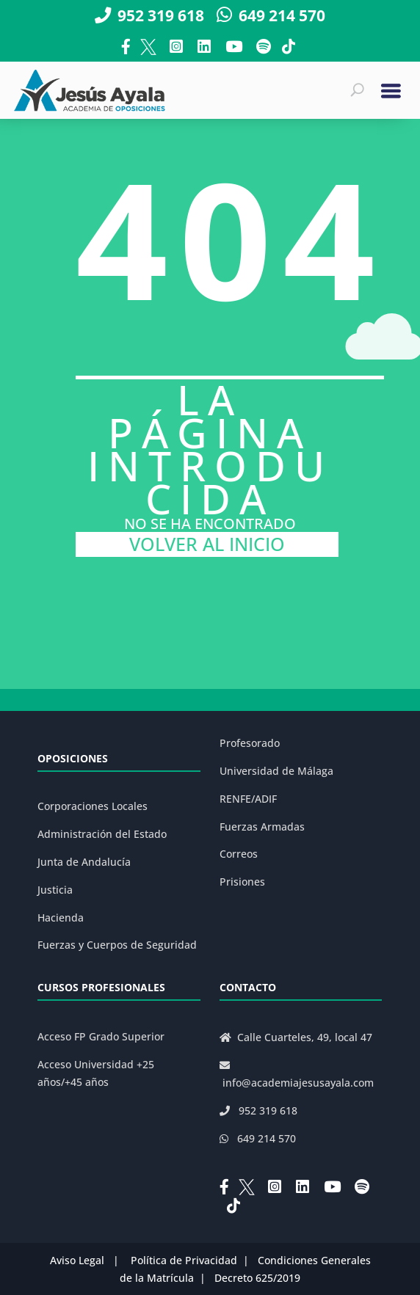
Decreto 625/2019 (257, 1278)
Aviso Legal (77, 1260)
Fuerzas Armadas (262, 826)
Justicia (55, 890)
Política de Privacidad (184, 1260)
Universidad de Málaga (276, 771)
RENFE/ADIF (248, 799)
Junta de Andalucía (84, 862)
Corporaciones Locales (92, 806)
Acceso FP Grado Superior (100, 1036)
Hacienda (60, 917)
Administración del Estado (102, 834)
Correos (239, 854)
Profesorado (250, 743)
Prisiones (242, 882)
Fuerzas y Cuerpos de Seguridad (117, 945)
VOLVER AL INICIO (207, 544)
